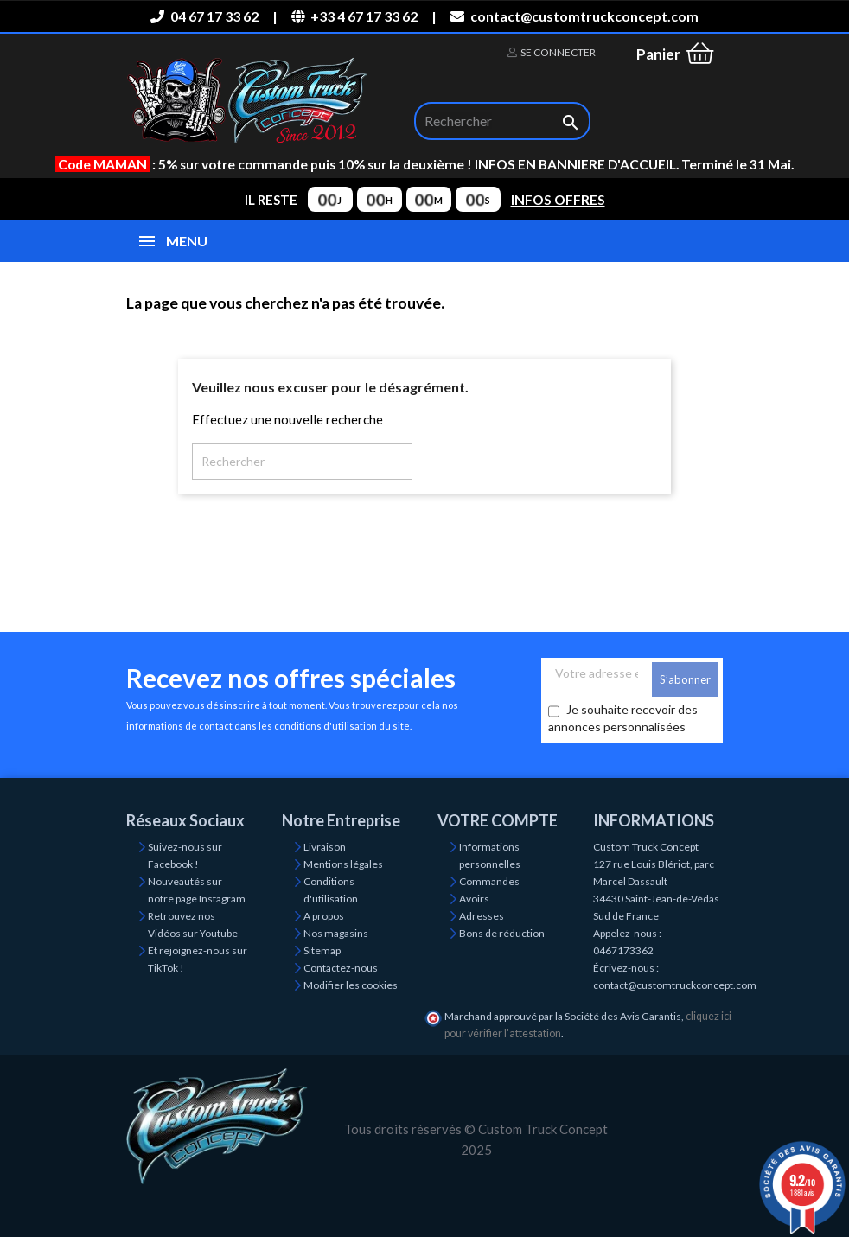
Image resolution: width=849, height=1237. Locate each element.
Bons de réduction (502, 933)
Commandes (489, 881)
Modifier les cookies (350, 985)
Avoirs (474, 898)
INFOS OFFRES (558, 199)
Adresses (481, 915)
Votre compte (497, 820)
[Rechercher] (502, 121)
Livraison (324, 846)
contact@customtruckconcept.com (574, 16)
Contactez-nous (340, 967)
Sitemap (322, 950)
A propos (323, 915)
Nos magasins (335, 933)
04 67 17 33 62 (204, 16)
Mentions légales (343, 864)
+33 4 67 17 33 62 (354, 16)
